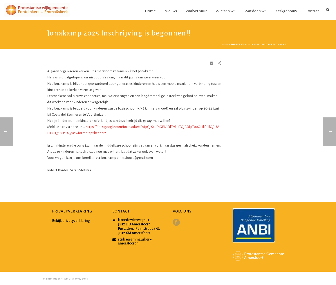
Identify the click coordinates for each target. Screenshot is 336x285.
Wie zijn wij (226, 11)
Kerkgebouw (286, 11)
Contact (312, 11)
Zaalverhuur (196, 11)
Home (150, 11)
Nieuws (170, 11)
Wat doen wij (255, 11)
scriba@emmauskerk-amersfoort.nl (135, 241)
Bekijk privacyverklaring (71, 221)
